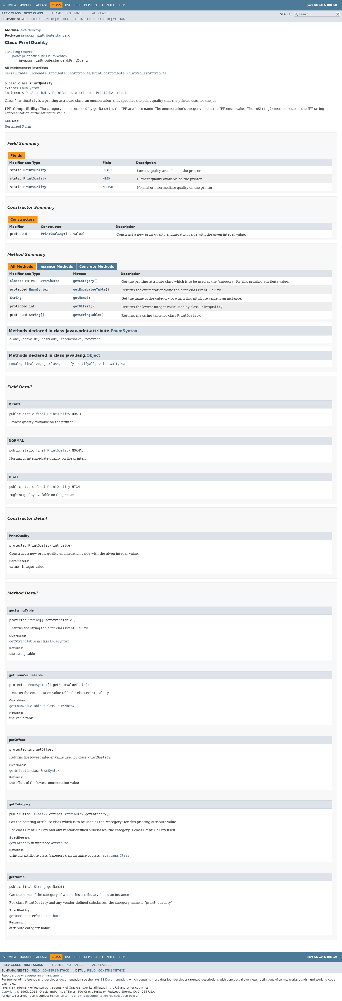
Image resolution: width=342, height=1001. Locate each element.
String (15, 298)
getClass (51, 364)
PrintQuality (34, 170)
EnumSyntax (29, 88)
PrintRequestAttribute (146, 73)
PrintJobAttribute (108, 73)
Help (121, 5)
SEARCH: (286, 14)
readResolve (71, 339)
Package (41, 5)
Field (35, 19)
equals (15, 364)
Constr (48, 19)
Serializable (16, 73)
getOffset (81, 306)
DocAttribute (78, 73)
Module (25, 5)
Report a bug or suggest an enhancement (32, 975)
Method (63, 19)
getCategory (83, 281)
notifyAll (86, 364)
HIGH (106, 178)
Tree (77, 5)
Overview (9, 5)
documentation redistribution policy (111, 995)
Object (93, 355)
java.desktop (30, 30)
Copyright (9, 991)
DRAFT (107, 170)
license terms (63, 995)
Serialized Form (18, 126)
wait (102, 364)
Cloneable (38, 73)
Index (110, 5)
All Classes (101, 13)
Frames (58, 13)
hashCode (49, 339)
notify (68, 364)
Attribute (57, 73)
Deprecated (93, 5)
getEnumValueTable (89, 289)
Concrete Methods (96, 267)
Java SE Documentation (110, 979)
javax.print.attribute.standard (45, 36)
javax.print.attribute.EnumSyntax (39, 56)
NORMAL (108, 187)
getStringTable (86, 315)
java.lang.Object (18, 52)
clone (14, 339)
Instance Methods (56, 267)
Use (68, 5)
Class (14, 281)
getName (79, 298)
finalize (32, 364)
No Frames (74, 13)
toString (92, 339)
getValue (30, 339)
